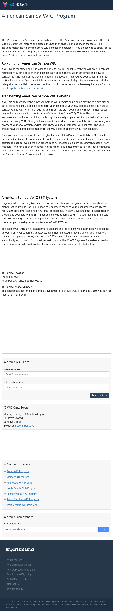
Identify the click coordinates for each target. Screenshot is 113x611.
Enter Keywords (12, 523)
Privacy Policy (15, 588)
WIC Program (14, 560)
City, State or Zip (13, 381)
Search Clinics (100, 395)
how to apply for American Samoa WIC (23, 88)
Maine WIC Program (18, 477)
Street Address (12, 369)
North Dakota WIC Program (22, 488)
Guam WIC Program (18, 471)
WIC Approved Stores (19, 564)
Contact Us (13, 584)
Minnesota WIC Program (20, 482)
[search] (49, 530)
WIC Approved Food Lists (21, 569)
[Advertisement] (27, 29)
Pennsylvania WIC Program (22, 493)
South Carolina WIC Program (23, 499)
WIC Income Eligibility (19, 574)
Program (15, 5)
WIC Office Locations (19, 579)
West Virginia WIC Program (22, 505)
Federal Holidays (24, 425)
